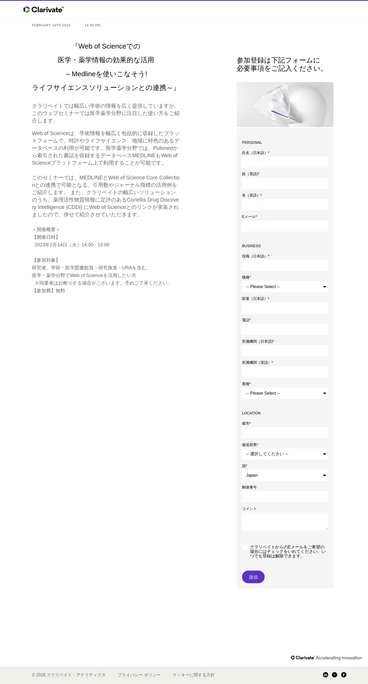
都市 (246, 423)
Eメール (249, 216)
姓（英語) (250, 174)
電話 (246, 320)
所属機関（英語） (257, 362)
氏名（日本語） (255, 153)
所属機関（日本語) (258, 341)
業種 (246, 384)
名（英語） (252, 195)
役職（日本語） (255, 256)
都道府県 (250, 445)
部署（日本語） (255, 298)
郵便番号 (249, 487)
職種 (246, 277)
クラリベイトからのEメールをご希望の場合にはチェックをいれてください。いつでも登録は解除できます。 (288, 551)
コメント (249, 508)
